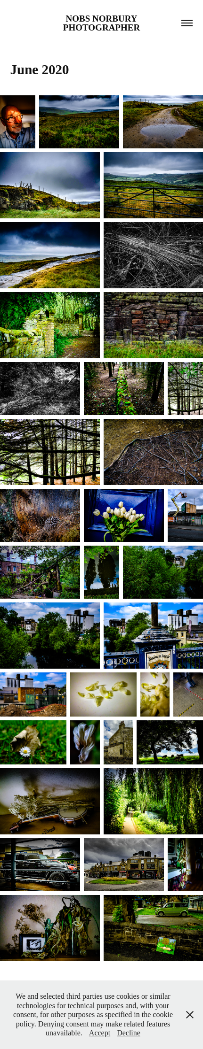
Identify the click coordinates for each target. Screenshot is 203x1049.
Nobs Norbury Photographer (101, 23)
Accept (99, 1033)
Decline (128, 1033)
